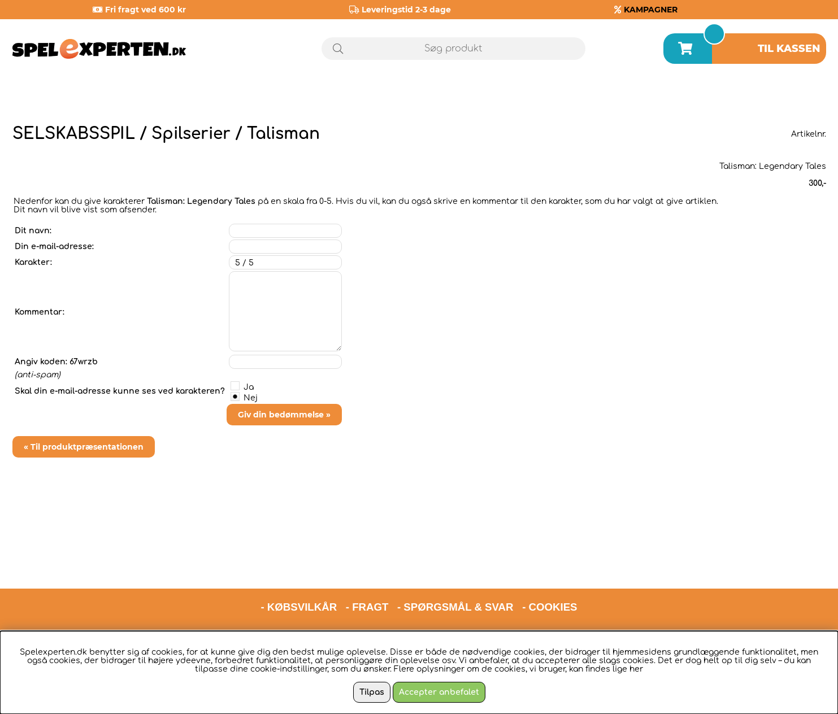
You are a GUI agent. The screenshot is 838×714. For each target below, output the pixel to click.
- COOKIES (549, 557)
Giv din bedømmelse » (284, 415)
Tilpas (371, 692)
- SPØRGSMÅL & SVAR (455, 557)
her (636, 669)
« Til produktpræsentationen (84, 447)
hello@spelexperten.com (525, 587)
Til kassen (789, 48)
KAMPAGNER (651, 10)
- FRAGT (367, 557)
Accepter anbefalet (439, 692)
